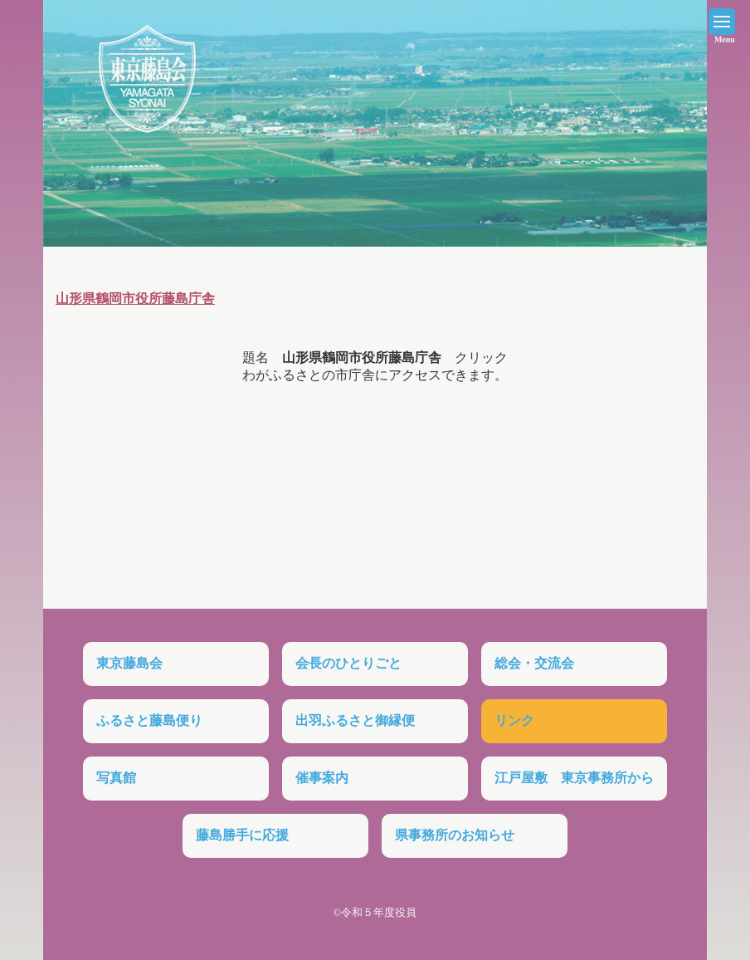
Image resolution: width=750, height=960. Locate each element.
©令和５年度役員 (375, 912)
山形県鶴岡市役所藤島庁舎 (135, 298)
